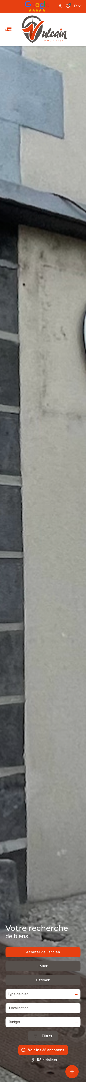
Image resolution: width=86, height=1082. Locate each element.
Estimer (43, 987)
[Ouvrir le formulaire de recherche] (43, 1043)
